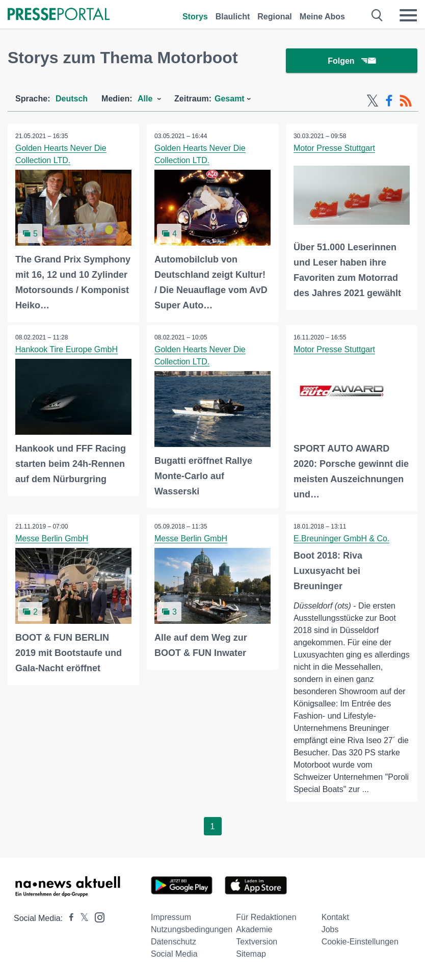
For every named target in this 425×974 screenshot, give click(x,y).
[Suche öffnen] (377, 15)
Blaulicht (233, 16)
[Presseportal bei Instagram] (96, 917)
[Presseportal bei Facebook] (68, 918)
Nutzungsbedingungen (191, 930)
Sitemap (251, 954)
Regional (274, 16)
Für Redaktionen (266, 917)
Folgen (351, 61)
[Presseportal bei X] (81, 918)
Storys (195, 16)
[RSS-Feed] (405, 101)
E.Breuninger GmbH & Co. (342, 539)
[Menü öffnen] (408, 15)
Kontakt (335, 917)
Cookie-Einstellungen (360, 942)
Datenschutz (173, 942)
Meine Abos (322, 16)
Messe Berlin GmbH (51, 539)
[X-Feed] (372, 101)
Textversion (256, 942)
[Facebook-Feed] (389, 101)
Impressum (171, 917)
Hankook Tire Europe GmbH (66, 349)
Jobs (330, 930)
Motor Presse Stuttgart (334, 148)
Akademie (254, 930)
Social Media (174, 954)
